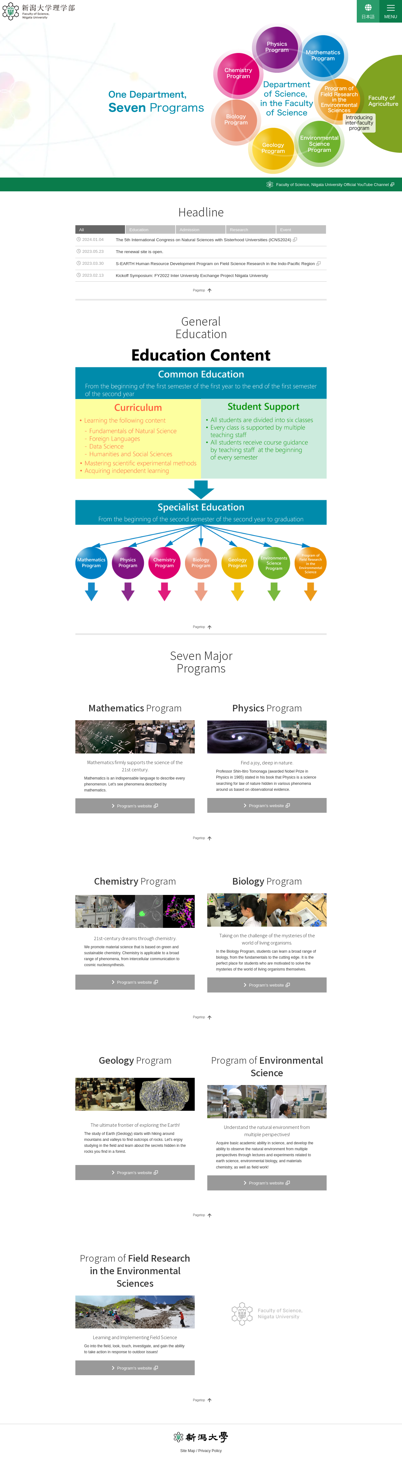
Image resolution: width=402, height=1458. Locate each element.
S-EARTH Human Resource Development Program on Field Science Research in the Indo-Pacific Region (215, 263)
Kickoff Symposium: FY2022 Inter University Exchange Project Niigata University (192, 275)
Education (138, 229)
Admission (189, 229)
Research (239, 229)
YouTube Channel (332, 184)
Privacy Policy (210, 1451)
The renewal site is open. (139, 251)
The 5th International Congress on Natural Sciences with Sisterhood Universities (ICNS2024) (203, 239)
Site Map (187, 1451)
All (81, 229)
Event (285, 229)
